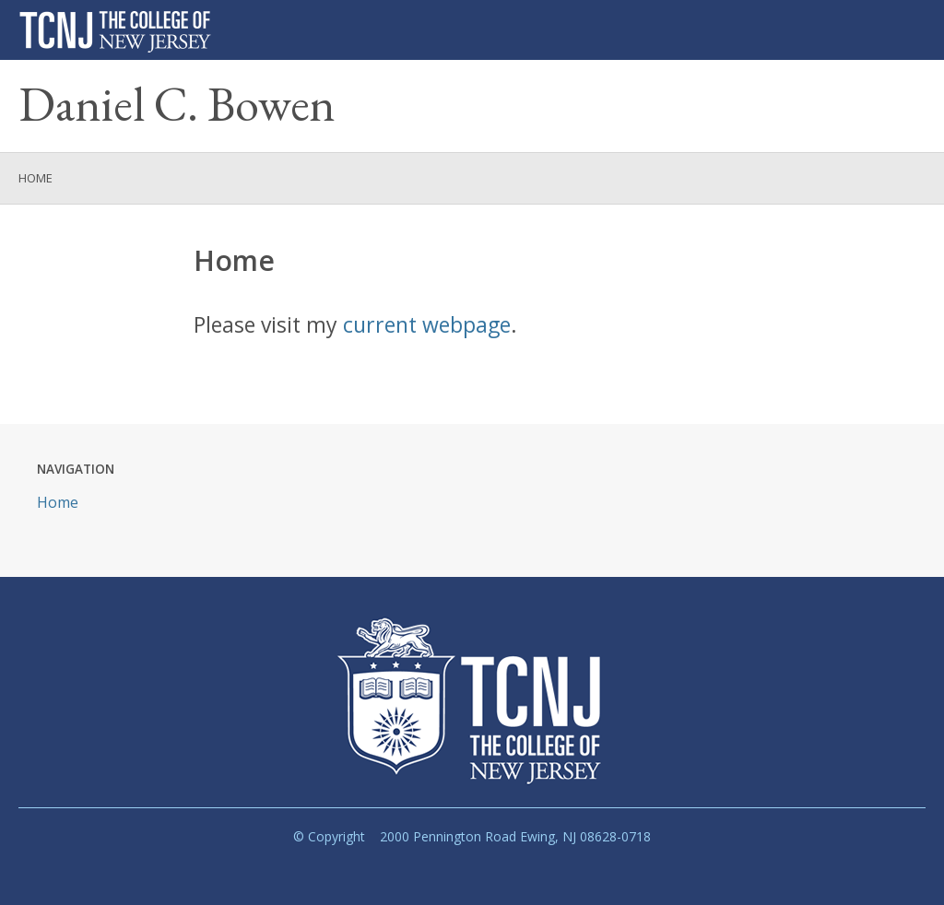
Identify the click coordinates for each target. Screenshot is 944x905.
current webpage (427, 324)
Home (35, 178)
